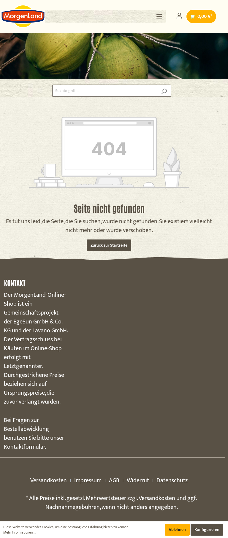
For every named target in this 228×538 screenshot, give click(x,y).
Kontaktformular (24, 447)
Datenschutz (172, 480)
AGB (114, 480)
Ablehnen (177, 529)
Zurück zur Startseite (109, 245)
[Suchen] (164, 91)
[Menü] (159, 16)
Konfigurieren (206, 529)
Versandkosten (48, 480)
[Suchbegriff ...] (104, 91)
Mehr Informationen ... (19, 532)
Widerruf (138, 480)
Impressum (88, 480)
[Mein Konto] (179, 16)
